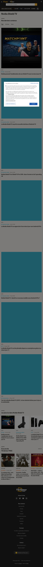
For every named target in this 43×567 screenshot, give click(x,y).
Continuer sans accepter (34, 83)
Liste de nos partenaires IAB (10, 100)
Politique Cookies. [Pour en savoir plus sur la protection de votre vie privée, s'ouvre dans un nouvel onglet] (11, 94)
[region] (21, 94)
